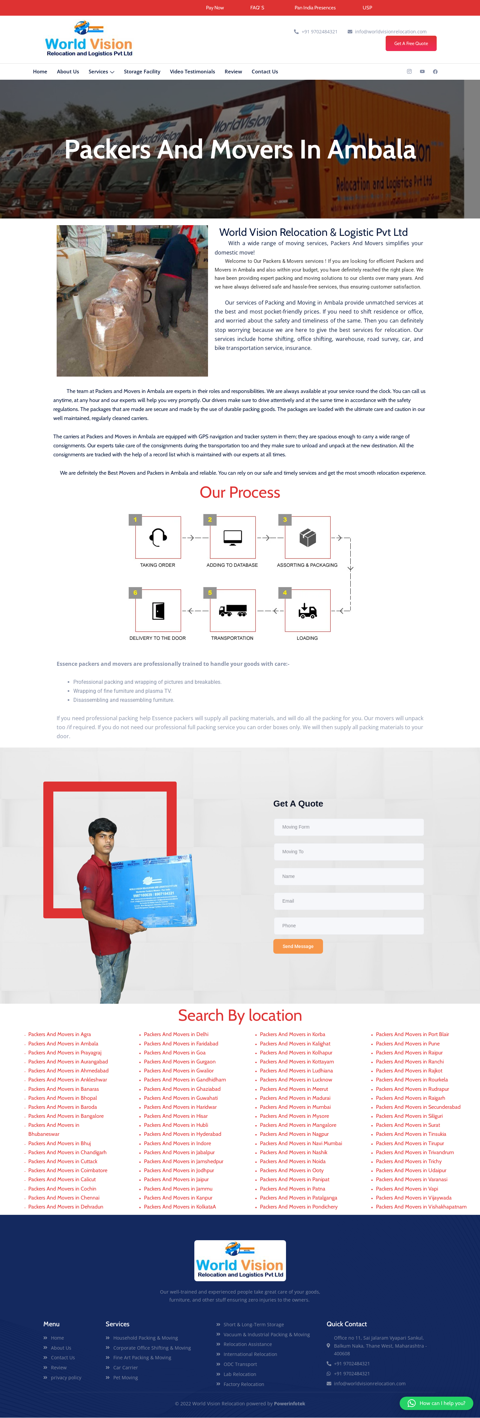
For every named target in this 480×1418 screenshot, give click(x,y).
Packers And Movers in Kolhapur (296, 1053)
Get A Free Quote (411, 44)
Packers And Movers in (55, 1125)
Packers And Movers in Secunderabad (418, 1107)
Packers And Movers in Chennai (63, 1198)
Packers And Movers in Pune (408, 1044)
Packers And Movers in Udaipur (411, 1170)
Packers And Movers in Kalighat (295, 1044)
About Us (68, 71)
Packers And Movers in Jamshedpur (183, 1161)
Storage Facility (142, 71)
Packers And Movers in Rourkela (412, 1080)
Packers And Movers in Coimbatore (67, 1170)
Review (233, 71)
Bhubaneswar (43, 1134)
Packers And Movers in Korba (292, 1035)
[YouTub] (422, 72)
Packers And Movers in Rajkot (409, 1071)
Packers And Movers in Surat (408, 1125)
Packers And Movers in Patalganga (298, 1198)
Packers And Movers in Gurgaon (180, 1062)
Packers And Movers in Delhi (176, 1035)
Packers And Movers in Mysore (294, 1116)
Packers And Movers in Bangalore (66, 1116)
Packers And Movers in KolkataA (180, 1207)
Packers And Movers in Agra (59, 1035)
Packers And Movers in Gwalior (179, 1071)
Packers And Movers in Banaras (63, 1089)
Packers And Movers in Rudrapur (412, 1089)
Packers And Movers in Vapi (407, 1189)
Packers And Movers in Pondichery (299, 1207)
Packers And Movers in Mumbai (295, 1107)
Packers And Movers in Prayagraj (64, 1053)
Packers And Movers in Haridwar (180, 1107)
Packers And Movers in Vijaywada (414, 1198)
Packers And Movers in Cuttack (62, 1161)
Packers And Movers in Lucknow (296, 1080)
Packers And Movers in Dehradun (65, 1207)
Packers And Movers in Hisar (176, 1116)
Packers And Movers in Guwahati (181, 1098)
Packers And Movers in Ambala (63, 1044)
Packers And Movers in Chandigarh (67, 1152)
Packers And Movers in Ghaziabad (182, 1089)
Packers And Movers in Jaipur (176, 1180)
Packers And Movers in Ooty (292, 1170)
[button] (436, 1403)
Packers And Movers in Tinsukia (411, 1134)
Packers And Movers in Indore (177, 1143)
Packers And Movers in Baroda (62, 1107)
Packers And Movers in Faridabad (181, 1044)
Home (40, 71)
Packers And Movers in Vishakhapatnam (421, 1207)
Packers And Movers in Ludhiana (296, 1071)
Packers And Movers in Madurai (295, 1098)
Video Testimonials (192, 71)
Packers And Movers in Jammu (178, 1189)
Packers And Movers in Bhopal (62, 1098)
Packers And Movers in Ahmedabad (68, 1071)
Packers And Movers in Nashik (293, 1152)
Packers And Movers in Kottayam (297, 1062)
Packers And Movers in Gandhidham (185, 1080)
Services (101, 72)
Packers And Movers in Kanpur (178, 1198)
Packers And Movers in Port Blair (412, 1035)
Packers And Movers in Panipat (294, 1180)
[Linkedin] (435, 72)
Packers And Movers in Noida (293, 1161)
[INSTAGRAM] (409, 72)
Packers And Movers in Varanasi (411, 1180)
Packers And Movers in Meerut (294, 1089)
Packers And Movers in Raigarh (410, 1098)
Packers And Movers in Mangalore (298, 1125)
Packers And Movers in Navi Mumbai (301, 1143)
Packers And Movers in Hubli (176, 1125)
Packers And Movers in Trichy (409, 1161)
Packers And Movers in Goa (175, 1053)
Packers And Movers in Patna (292, 1189)
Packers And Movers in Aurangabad (68, 1062)
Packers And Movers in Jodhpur (179, 1170)
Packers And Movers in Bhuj (59, 1143)
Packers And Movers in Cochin (62, 1189)
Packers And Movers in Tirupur (410, 1143)
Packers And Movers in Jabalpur (179, 1152)
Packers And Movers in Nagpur (294, 1134)
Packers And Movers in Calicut (62, 1180)
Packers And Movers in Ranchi (410, 1062)
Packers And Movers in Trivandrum (415, 1152)
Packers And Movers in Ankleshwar (67, 1080)
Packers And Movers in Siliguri (409, 1116)
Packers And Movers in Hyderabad (182, 1134)
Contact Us (265, 71)
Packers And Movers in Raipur (409, 1053)
